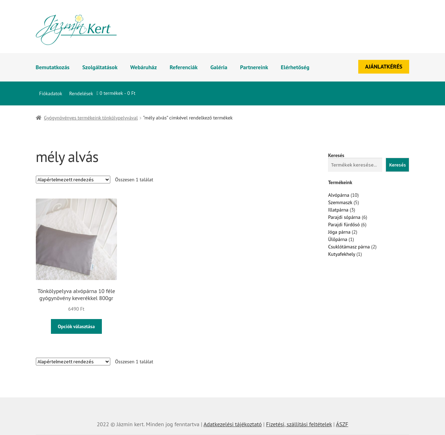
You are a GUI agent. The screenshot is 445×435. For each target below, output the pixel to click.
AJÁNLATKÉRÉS (384, 66)
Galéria (218, 67)
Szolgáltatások (99, 67)
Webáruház (143, 67)
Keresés (336, 155)
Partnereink (254, 67)
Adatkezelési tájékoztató (232, 424)
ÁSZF (342, 424)
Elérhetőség (295, 67)
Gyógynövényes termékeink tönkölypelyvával (91, 118)
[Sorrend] (73, 179)
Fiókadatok (50, 93)
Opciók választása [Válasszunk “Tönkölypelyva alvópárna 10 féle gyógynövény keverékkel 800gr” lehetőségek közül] (76, 326)
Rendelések (81, 93)
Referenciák (184, 67)
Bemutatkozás (53, 67)
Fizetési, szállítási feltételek (299, 424)
